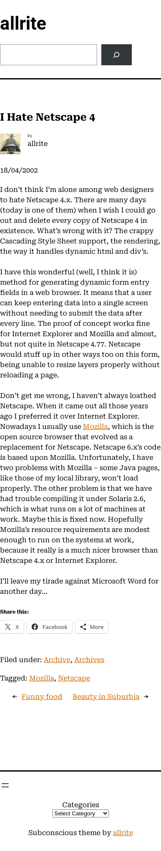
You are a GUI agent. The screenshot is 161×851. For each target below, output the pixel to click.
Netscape (74, 678)
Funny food (41, 697)
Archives (89, 660)
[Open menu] (5, 785)
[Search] (116, 54)
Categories (80, 805)
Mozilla (95, 426)
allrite (23, 23)
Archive (57, 660)
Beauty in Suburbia (106, 697)
